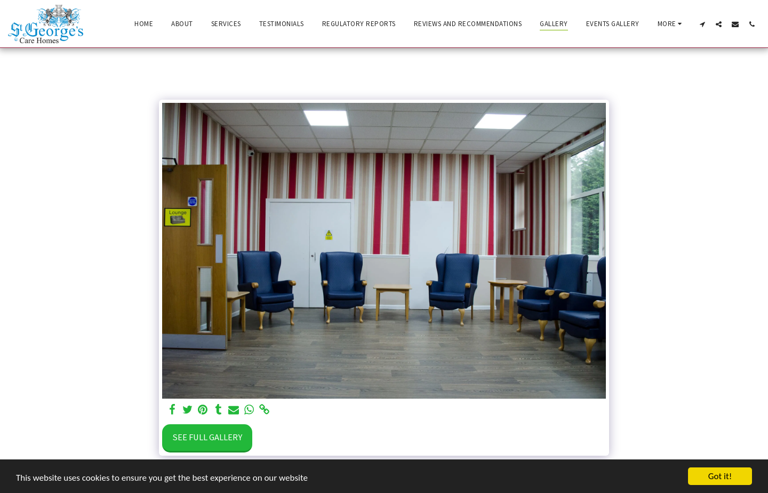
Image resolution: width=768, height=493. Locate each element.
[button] (702, 24)
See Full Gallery (207, 437)
